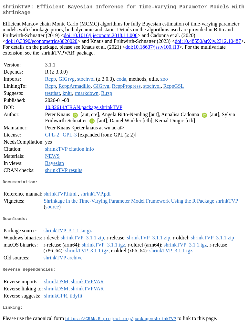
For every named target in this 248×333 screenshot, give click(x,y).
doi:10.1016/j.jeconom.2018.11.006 (100, 38)
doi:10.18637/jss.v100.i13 (152, 49)
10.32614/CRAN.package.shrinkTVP (83, 110)
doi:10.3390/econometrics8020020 (41, 43)
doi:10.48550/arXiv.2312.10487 (208, 43)
